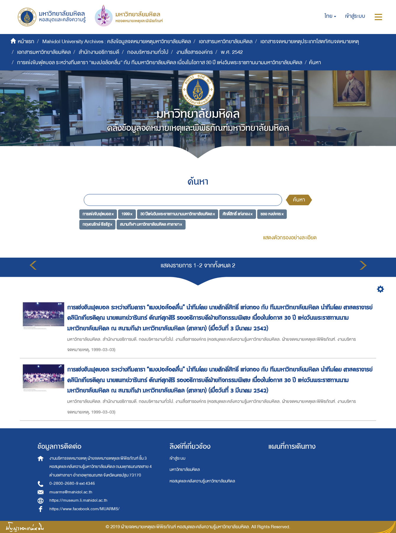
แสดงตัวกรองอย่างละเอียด (290, 237)
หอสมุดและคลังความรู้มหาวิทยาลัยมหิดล (202, 481)
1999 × (126, 213)
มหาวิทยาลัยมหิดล (185, 469)
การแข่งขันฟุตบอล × (98, 213)
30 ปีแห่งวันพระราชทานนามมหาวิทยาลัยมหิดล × (177, 213)
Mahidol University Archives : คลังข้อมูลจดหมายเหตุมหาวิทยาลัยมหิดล (116, 41)
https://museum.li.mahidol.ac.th (78, 500)
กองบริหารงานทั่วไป (147, 52)
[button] (330, 16)
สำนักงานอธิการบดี (99, 52)
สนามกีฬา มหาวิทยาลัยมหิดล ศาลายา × (151, 224)
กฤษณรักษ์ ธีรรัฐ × (97, 224)
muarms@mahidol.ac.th (70, 492)
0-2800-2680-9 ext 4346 (72, 483)
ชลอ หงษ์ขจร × (272, 213)
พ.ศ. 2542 (232, 52)
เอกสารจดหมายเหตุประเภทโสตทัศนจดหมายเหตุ (309, 41)
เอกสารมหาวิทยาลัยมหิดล (225, 41)
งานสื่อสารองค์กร (194, 52)
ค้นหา (299, 199)
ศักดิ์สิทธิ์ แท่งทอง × (237, 213)
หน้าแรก (26, 41)
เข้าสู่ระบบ (177, 458)
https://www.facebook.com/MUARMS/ (84, 509)
